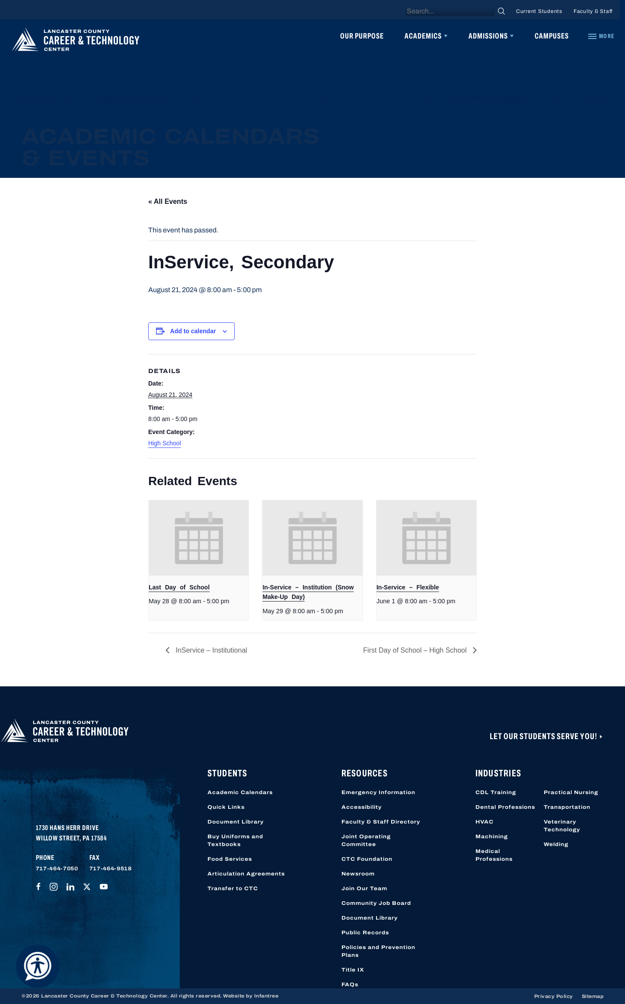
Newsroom (358, 874)
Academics (423, 36)
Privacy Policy (553, 996)
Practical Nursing (571, 792)
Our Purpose (362, 36)
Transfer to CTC (232, 888)
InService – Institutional (210, 650)
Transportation (567, 807)
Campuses (552, 36)
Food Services (229, 859)
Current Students (539, 11)
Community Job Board (376, 903)
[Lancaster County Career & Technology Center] (75, 41)
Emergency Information (378, 792)
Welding (556, 844)
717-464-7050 (57, 869)
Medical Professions (494, 855)
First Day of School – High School (416, 650)
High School (164, 443)
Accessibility (361, 807)
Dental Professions (505, 807)
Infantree (266, 995)
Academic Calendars (240, 792)
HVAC (484, 822)
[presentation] (199, 537)
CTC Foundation (366, 859)
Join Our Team (364, 888)
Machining (491, 836)
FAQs (349, 984)
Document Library (235, 822)
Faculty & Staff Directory (380, 822)
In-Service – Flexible (407, 587)
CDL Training (495, 792)
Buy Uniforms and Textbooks (235, 840)
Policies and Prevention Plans (378, 951)
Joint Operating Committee (366, 840)
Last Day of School (179, 587)
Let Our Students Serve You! (544, 736)
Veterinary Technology (562, 826)
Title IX (352, 970)
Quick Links (226, 807)
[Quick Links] (600, 36)
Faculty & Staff (593, 11)
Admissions (488, 36)
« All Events (167, 201)
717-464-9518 (110, 869)
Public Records (365, 933)
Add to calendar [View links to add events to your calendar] (193, 331)
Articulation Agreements (246, 874)
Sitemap (593, 996)
